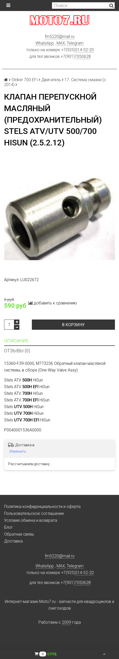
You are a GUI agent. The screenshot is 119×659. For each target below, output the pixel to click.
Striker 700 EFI (24, 79)
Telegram (75, 43)
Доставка (13, 541)
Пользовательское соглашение (34, 513)
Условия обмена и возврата (30, 520)
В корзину (73, 324)
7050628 (83, 56)
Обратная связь (19, 534)
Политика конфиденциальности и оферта (42, 506)
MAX (61, 43)
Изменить (18, 451)
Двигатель (51, 79)
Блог (8, 527)
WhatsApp (44, 43)
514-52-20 (84, 49)
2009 (66, 622)
